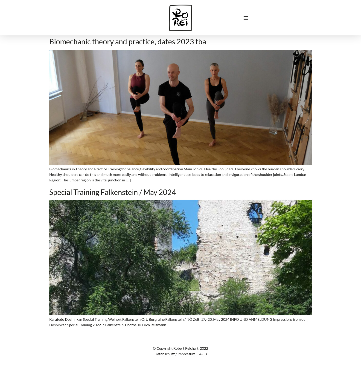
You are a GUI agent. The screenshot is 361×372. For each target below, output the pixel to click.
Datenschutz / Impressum (174, 354)
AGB (203, 354)
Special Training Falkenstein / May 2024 (112, 192)
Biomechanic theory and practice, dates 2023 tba (127, 41)
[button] (246, 18)
